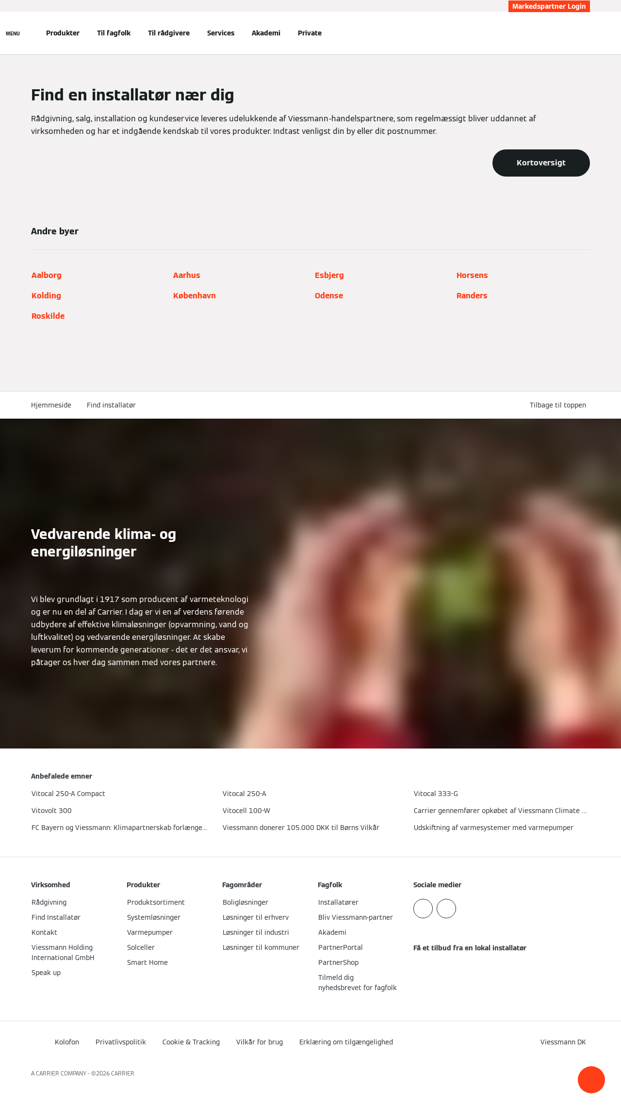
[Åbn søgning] (585, 33)
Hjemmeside (51, 405)
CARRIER (122, 1073)
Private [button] (310, 33)
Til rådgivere (169, 33)
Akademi (266, 33)
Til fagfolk (114, 33)
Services (220, 33)
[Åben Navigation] (13, 33)
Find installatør (111, 405)
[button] (591, 1079)
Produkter (63, 33)
